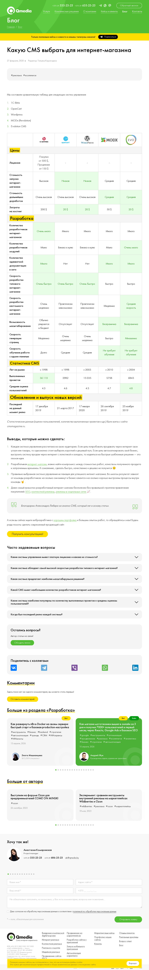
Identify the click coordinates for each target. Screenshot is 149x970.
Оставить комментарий (22, 699)
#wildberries (86, 806)
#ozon (14, 803)
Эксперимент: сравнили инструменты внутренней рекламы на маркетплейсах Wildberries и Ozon (103, 798)
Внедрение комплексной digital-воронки (53, 934)
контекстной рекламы (43, 491)
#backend (43, 732)
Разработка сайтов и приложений (76, 941)
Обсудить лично (22, 642)
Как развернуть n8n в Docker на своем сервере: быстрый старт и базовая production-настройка (40, 726)
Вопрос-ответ (125, 941)
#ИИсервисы (55, 735)
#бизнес (31, 732)
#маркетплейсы (122, 806)
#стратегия (55, 732)
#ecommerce (29, 75)
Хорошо (133, 963)
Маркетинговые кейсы (104, 933)
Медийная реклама (51, 952)
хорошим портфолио (65, 520)
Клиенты (98, 944)
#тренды (34, 735)
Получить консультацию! (27, 533)
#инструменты (18, 732)
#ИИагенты (17, 738)
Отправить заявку (128, 919)
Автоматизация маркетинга (74, 954)
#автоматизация (19, 735)
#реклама (16, 75)
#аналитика (130, 738)
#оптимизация (114, 735)
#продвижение (87, 738)
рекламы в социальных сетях (71, 491)
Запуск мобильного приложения (76, 947)
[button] (55, 769)
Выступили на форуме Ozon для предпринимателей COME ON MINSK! (34, 797)
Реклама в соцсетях (51, 948)
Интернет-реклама (50, 940)
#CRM (43, 735)
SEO (27, 491)
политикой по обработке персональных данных (94, 911)
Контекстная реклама (52, 944)
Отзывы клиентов (127, 933)
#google (84, 735)
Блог (121, 945)
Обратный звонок (129, 5)
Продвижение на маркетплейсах (74, 934)
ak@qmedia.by (72, 858)
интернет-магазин (37, 464)
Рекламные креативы (128, 937)
